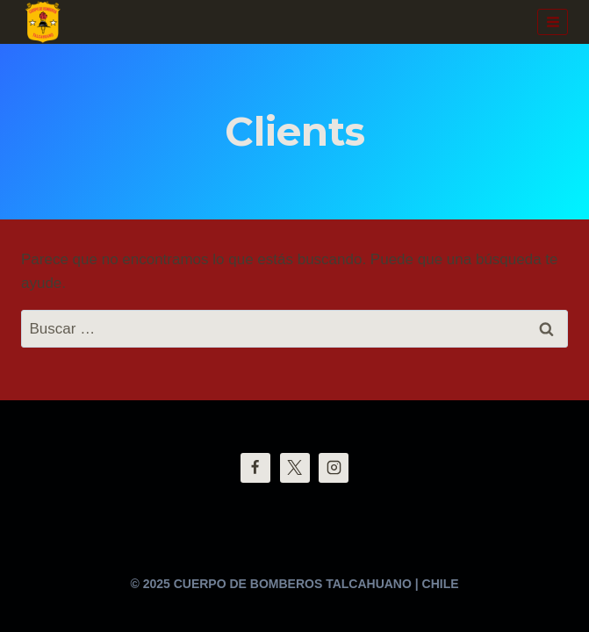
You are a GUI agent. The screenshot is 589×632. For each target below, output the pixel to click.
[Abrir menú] (552, 21)
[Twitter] (295, 468)
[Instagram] (333, 468)
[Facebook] (255, 468)
